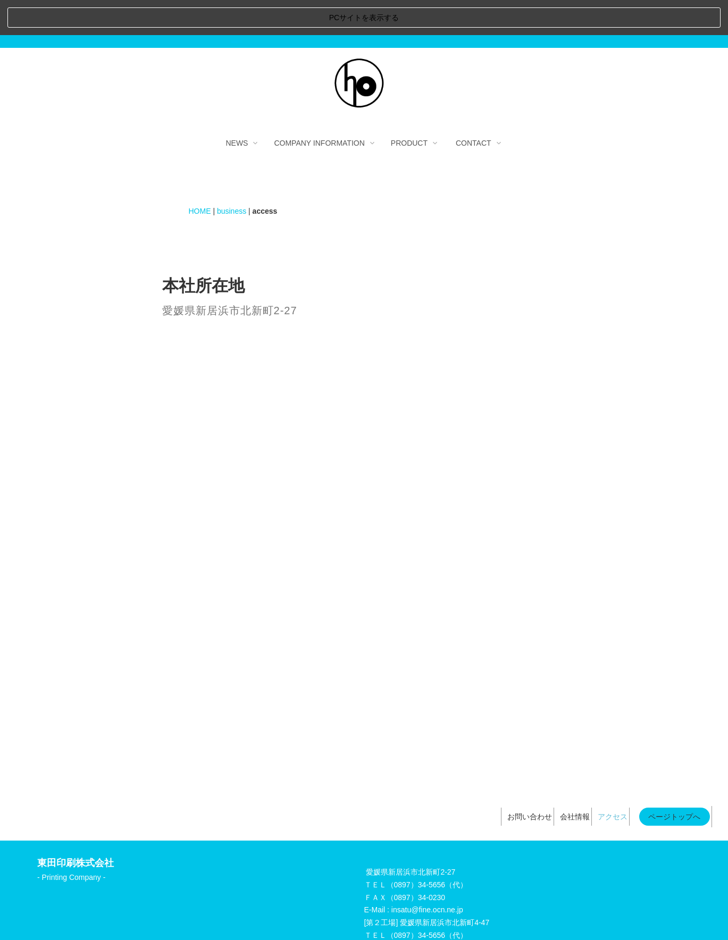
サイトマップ (473, 918)
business (231, 175)
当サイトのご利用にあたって (280, 918)
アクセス (612, 781)
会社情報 (575, 781)
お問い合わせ (529, 781)
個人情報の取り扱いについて (390, 918)
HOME (200, 175)
